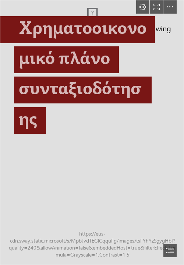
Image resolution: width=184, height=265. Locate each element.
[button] (142, 7)
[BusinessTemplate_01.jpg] (92, 132)
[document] (92, 132)
